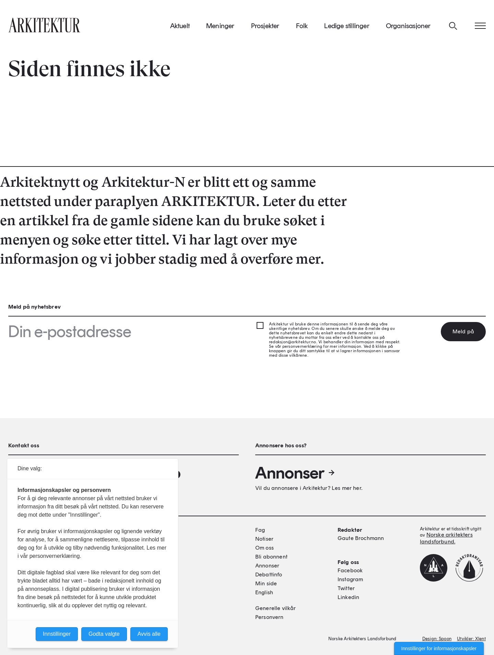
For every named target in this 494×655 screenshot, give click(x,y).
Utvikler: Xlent (471, 638)
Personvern (269, 617)
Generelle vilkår (275, 608)
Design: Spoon (436, 638)
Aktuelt (180, 27)
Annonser (295, 472)
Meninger (220, 27)
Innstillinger (57, 634)
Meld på (463, 331)
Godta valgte (104, 634)
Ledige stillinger (346, 27)
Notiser (264, 539)
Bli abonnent (271, 556)
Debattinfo (268, 574)
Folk (302, 27)
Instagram (350, 579)
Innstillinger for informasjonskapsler (439, 648)
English (264, 592)
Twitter (346, 588)
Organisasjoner (408, 27)
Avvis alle (149, 634)
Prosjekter (265, 27)
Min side (266, 583)
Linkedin (348, 597)
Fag (260, 530)
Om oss (264, 547)
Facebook (350, 570)
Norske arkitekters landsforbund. (446, 538)
